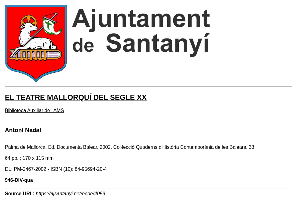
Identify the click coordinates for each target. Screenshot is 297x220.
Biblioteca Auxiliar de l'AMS (34, 110)
